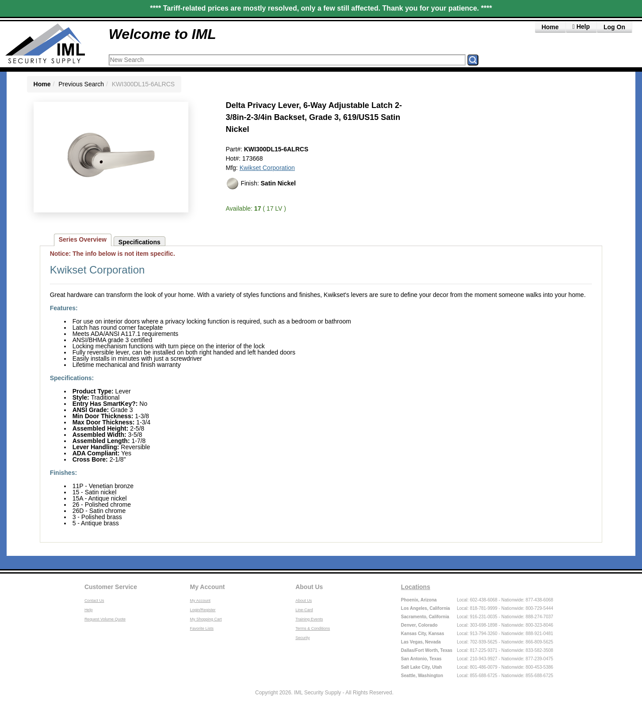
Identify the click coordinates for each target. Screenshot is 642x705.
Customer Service (110, 586)
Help (88, 610)
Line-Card (304, 610)
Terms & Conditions (312, 628)
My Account (207, 586)
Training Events (309, 619)
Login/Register (203, 610)
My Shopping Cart (206, 619)
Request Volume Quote (105, 619)
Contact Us (94, 600)
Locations (415, 586)
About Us (309, 586)
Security (302, 638)
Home (550, 27)
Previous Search (81, 84)
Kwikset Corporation (267, 167)
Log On (614, 27)
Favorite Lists (202, 628)
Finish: (261, 183)
